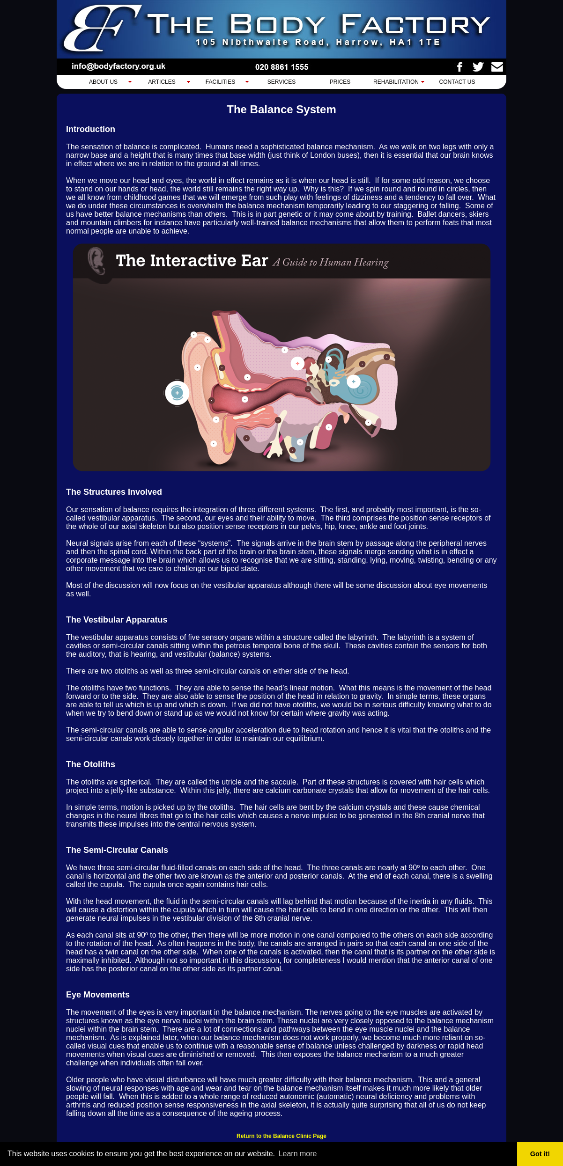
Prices (340, 82)
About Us (103, 82)
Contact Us (457, 82)
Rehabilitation (396, 82)
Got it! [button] (540, 1154)
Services (281, 82)
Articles (161, 82)
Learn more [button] (298, 1154)
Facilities (220, 82)
